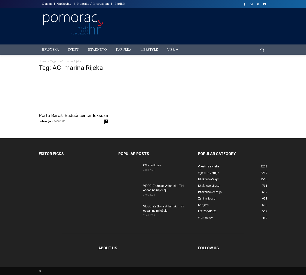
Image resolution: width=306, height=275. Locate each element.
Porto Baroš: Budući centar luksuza (73, 115)
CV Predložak (152, 165)
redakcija (45, 121)
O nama (47, 4)
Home (42, 61)
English (119, 4)
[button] (262, 49)
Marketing (63, 4)
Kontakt (83, 4)
